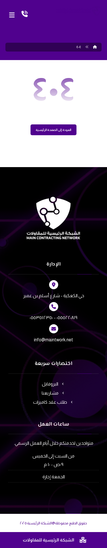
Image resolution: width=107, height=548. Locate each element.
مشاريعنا (53, 393)
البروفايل (53, 383)
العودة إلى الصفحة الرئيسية (53, 130)
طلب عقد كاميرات (53, 402)
